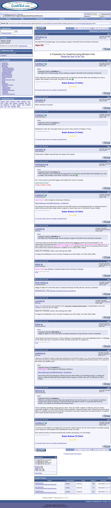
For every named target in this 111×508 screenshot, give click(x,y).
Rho (14, 105)
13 (90, 28)
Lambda (21, 103)
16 (97, 28)
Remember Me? (105, 14)
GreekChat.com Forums (9, 14)
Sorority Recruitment (7, 68)
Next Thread (77, 453)
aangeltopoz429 (23, 45)
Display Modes (104, 31)
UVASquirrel (40, 164)
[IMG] (36, 469)
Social (3, 81)
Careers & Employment (8, 94)
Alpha (3, 101)
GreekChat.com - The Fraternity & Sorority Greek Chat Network (55, 291)
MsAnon (38, 391)
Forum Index (5, 64)
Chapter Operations (7, 74)
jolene (38, 264)
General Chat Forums (7, 85)
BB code (37, 466)
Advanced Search (6, 33)
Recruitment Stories (7, 70)
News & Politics (6, 87)
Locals (3, 78)
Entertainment (6, 88)
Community (40, 18)
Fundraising (5, 83)
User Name (87, 14)
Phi (2, 106)
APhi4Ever (40, 37)
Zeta (28, 101)
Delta (18, 101)
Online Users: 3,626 (7, 50)
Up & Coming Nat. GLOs (8, 79)
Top (109, 501)
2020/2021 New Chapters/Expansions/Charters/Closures (45, 491)
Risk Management (6, 73)
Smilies (37, 467)
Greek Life (20, 14)
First (76, 28)
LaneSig (38, 229)
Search (103, 18)
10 (83, 28)
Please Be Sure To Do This (72, 56)
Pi (11, 105)
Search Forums (6, 28)
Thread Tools (93, 31)
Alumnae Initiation (7, 72)
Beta (7, 101)
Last (106, 28)
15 (94, 28)
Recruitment (5, 66)
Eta (2, 103)
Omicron (6, 105)
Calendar (61, 18)
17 (99, 28)
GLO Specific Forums (8, 98)
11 (85, 28)
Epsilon (23, 101)
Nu (29, 103)
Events (3, 82)
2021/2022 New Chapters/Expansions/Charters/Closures (45, 487)
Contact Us (89, 501)
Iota (10, 103)
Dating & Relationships (8, 90)
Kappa (15, 103)
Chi (5, 106)
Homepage (5, 62)
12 (87, 28)
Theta (6, 103)
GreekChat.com (97, 501)
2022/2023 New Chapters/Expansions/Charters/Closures (45, 483)
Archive (105, 501)
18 (101, 28)
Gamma (12, 101)
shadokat (39, 353)
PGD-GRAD (40, 283)
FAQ (22, 18)
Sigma (19, 105)
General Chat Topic (86, 23)
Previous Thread (68, 453)
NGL (18, 106)
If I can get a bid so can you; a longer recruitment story (51, 90)
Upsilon (28, 105)
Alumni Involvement (7, 75)
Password (86, 16)
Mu (26, 103)
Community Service (7, 77)
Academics (5, 92)
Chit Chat (4, 86)
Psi (9, 106)
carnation (39, 100)
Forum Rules (38, 473)
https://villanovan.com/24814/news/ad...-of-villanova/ (52, 203)
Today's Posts (83, 18)
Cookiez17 (4, 55)
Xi (1, 105)
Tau (23, 105)
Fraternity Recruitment (8, 69)
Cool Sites (5, 91)
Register (8, 18)
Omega (13, 106)
